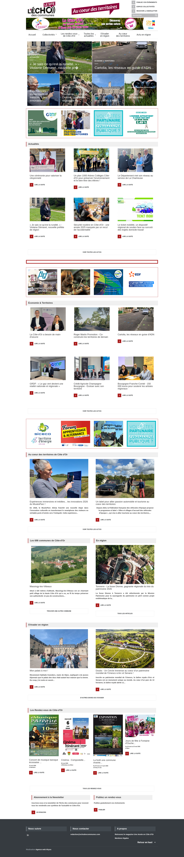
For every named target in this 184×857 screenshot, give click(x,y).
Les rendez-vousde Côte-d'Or (69, 34)
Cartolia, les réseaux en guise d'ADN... (124, 68)
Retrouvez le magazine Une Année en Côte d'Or (134, 834)
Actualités (34, 57)
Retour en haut (145, 842)
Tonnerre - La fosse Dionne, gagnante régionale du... (74, 97)
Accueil (32, 34)
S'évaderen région (104, 34)
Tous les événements (135, 97)
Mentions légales (122, 838)
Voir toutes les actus (92, 252)
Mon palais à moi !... (108, 100)
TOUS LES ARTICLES (125, 613)
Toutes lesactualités (89, 34)
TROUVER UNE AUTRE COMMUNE (59, 611)
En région (66, 87)
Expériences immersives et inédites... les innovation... (39, 95)
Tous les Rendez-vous (92, 788)
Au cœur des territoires (40, 84)
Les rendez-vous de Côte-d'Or (139, 87)
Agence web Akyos (43, 849)
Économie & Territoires (104, 61)
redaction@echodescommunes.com (85, 834)
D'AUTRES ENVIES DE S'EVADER (92, 698)
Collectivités (49, 34)
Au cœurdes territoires (123, 34)
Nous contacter (81, 828)
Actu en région (144, 34)
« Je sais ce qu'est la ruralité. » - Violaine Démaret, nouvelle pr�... (55, 66)
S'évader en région (103, 94)
